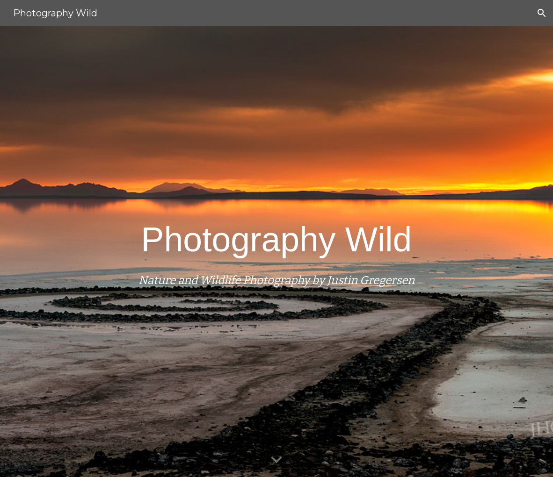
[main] (276, 251)
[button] (542, 13)
